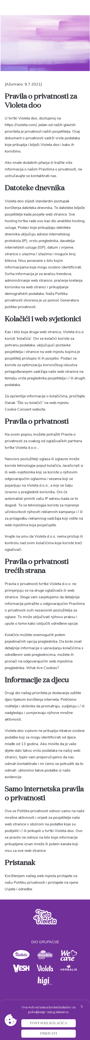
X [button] (82, 1006)
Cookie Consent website (25, 409)
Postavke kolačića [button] (48, 1023)
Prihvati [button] (48, 1033)
